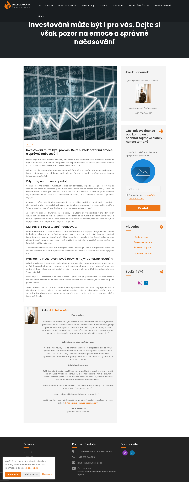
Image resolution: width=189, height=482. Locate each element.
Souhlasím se (136, 195)
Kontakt (30, 456)
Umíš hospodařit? (68, 5)
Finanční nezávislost (140, 5)
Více (41, 16)
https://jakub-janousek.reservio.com (81, 403)
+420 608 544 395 (86, 457)
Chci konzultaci (45, 5)
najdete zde (32, 467)
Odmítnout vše (31, 474)
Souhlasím (13, 474)
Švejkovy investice (143, 242)
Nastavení (47, 474)
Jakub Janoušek (59, 310)
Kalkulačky (119, 5)
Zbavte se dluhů (164, 5)
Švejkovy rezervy (143, 237)
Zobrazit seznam (143, 253)
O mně (29, 452)
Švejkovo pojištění (143, 247)
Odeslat (143, 207)
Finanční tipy (88, 5)
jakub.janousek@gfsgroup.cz (91, 462)
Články (104, 5)
